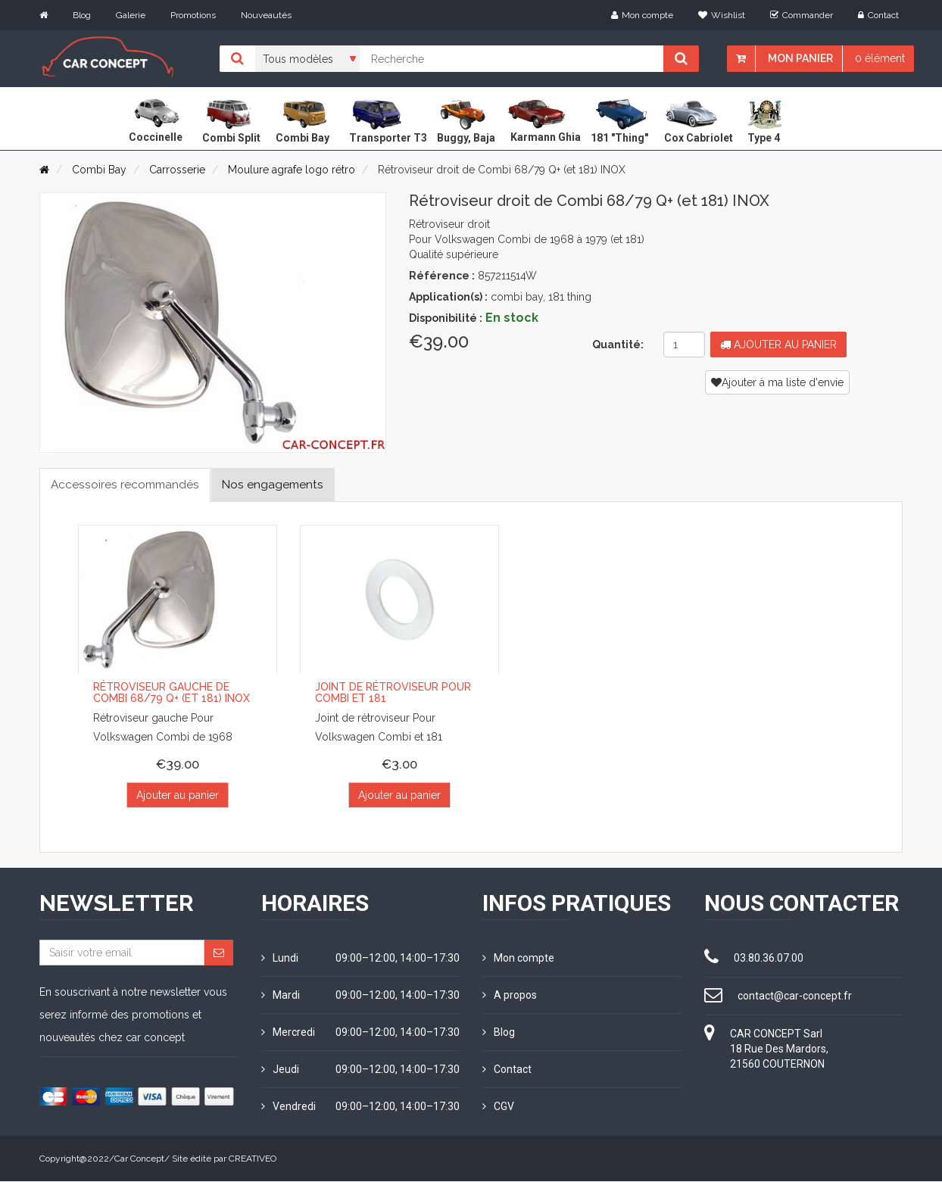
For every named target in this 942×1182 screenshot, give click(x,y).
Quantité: (618, 344)
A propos (509, 996)
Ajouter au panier (778, 344)
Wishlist (721, 15)
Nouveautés (266, 15)
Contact (878, 15)
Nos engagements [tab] (280, 484)
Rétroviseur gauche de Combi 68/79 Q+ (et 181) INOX (171, 693)
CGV (498, 1107)
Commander (801, 15)
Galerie (130, 15)
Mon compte (642, 15)
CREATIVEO (252, 1159)
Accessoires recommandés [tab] (127, 484)
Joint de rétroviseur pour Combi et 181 (393, 693)
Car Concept (139, 1159)
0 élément (880, 58)
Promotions (193, 15)
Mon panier (800, 58)
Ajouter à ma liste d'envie (777, 382)
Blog (82, 15)
